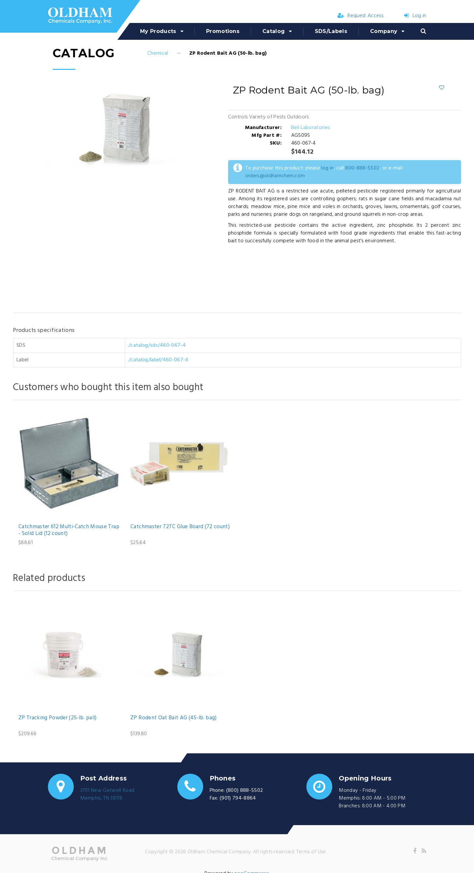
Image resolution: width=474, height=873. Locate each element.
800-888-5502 (362, 168)
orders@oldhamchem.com (275, 176)
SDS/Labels (331, 31)
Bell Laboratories (310, 128)
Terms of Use (311, 852)
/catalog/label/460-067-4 (158, 360)
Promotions (222, 31)
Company (383, 31)
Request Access (360, 16)
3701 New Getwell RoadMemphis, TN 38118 (107, 794)
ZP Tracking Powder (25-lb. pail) (57, 718)
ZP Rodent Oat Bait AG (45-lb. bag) (173, 718)
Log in (415, 16)
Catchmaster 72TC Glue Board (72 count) (180, 527)
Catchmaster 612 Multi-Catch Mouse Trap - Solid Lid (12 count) (68, 530)
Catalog (273, 31)
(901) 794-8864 (238, 798)
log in (327, 168)
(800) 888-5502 (244, 790)
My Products (158, 31)
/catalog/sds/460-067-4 (157, 345)
